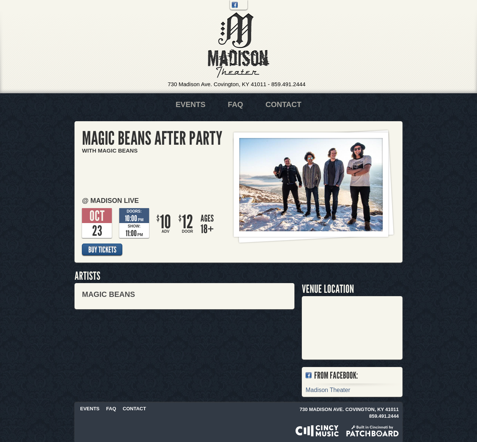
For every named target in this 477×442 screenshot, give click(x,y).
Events (190, 104)
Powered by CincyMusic (317, 430)
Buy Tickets (102, 249)
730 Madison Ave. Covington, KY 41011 (217, 84)
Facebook (235, 5)
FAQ (235, 104)
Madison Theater (238, 45)
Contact (283, 104)
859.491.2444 (288, 84)
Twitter (243, 5)
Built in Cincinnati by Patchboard (372, 430)
